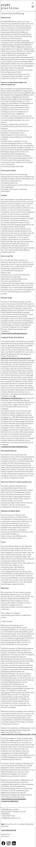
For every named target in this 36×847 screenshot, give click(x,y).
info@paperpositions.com (11, 818)
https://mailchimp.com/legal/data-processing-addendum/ (13, 800)
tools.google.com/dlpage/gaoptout (14, 333)
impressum (5, 836)
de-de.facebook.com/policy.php (11, 397)
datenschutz (6, 834)
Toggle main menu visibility (33, 5)
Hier (2, 824)
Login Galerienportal (8, 830)
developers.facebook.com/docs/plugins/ (16, 358)
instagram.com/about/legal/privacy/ (14, 447)
